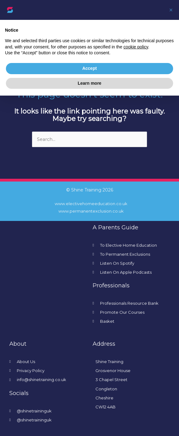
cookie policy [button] (135, 46)
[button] (171, 10)
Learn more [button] (89, 83)
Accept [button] (89, 68)
